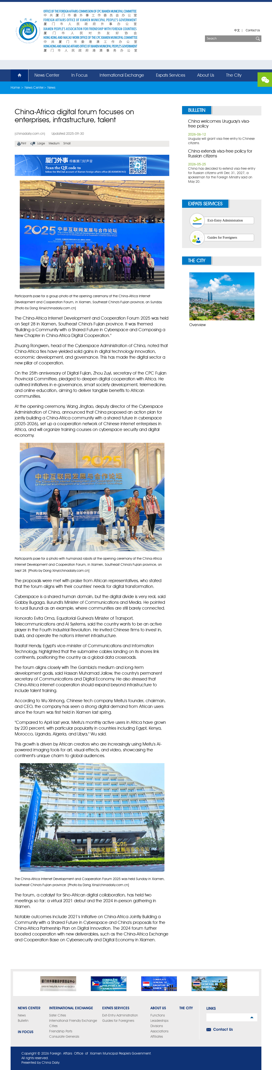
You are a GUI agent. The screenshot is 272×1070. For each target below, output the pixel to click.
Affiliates (156, 1036)
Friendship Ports (60, 1031)
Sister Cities (57, 1015)
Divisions (156, 1026)
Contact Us (253, 30)
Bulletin (196, 110)
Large (41, 143)
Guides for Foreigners (222, 237)
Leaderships (159, 1021)
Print (23, 143)
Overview (197, 325)
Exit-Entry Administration (225, 220)
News (51, 87)
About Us (205, 75)
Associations (159, 1031)
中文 (237, 30)
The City (233, 75)
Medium (54, 143)
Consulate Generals (64, 1036)
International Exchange (122, 75)
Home (17, 75)
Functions (157, 1015)
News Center (46, 75)
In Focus (79, 75)
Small (66, 143)
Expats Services (170, 75)
